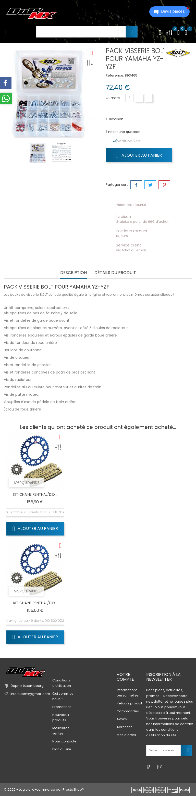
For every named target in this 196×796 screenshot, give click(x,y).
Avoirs (122, 719)
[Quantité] (129, 98)
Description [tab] (73, 273)
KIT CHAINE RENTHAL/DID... (35, 494)
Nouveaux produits (60, 717)
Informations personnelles (128, 693)
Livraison (115, 119)
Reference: (115, 75)
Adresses (124, 727)
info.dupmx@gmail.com (30, 693)
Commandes (128, 711)
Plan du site (61, 749)
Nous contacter (65, 741)
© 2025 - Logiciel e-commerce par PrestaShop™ (44, 789)
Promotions (61, 706)
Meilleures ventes (60, 731)
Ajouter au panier (139, 155)
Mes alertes (126, 734)
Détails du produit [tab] (115, 273)
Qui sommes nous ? (63, 696)
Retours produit (129, 703)
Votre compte (125, 676)
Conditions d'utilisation (61, 683)
